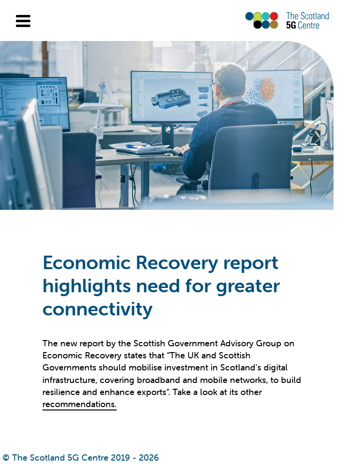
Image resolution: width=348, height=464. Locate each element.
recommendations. (79, 403)
